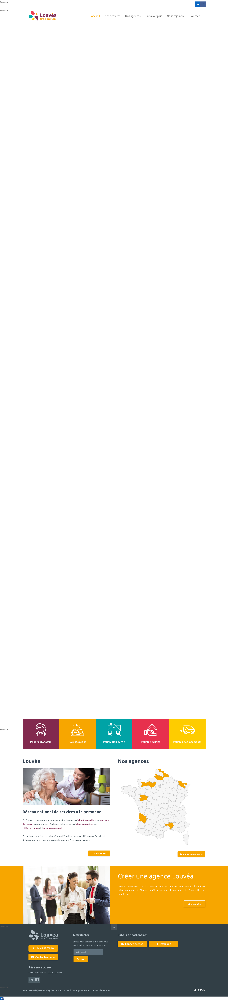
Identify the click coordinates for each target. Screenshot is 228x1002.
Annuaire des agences (191, 854)
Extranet (163, 943)
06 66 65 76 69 (43, 948)
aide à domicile (86, 820)
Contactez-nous (43, 957)
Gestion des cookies (100, 990)
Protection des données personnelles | (73, 990)
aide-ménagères (84, 824)
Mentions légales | (46, 990)
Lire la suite (99, 853)
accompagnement (52, 828)
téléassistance (31, 828)
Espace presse (132, 943)
